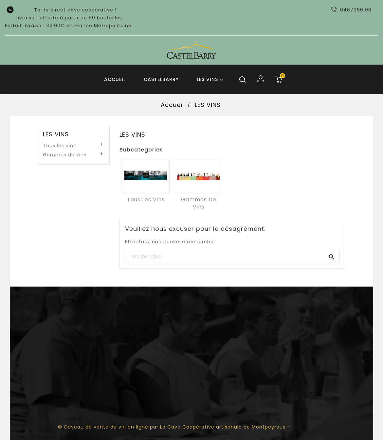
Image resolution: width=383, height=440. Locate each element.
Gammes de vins (64, 154)
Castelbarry (161, 79)
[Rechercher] (232, 256)
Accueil (115, 79)
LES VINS (211, 79)
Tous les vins (59, 145)
